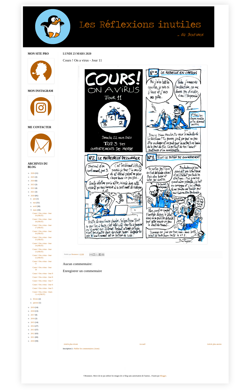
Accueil (142, 344)
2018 (33, 311)
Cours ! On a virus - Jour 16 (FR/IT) (42, 232)
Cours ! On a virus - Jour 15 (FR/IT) (42, 238)
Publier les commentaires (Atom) (86, 348)
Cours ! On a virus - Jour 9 (43, 273)
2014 (33, 326)
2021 (33, 192)
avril (35, 206)
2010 (33, 341)
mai (34, 203)
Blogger (163, 376)
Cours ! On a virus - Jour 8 (43, 277)
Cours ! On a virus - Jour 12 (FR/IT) (42, 256)
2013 (33, 330)
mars (35, 210)
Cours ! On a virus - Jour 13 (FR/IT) (42, 250)
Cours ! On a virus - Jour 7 (43, 281)
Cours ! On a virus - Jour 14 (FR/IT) (42, 244)
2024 (33, 181)
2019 (33, 307)
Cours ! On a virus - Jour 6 (43, 285)
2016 (33, 318)
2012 (33, 333)
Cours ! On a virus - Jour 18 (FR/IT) (42, 220)
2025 (33, 177)
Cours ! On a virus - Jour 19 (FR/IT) (42, 214)
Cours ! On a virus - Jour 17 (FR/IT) (42, 226)
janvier (36, 303)
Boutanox (75, 254)
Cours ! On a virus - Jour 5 (43, 288)
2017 (33, 315)
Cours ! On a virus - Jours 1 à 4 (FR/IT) (42, 293)
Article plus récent (71, 344)
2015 (33, 322)
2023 (33, 184)
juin (35, 199)
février (36, 299)
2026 (33, 173)
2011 (33, 337)
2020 (33, 196)
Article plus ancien (214, 344)
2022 (33, 188)
